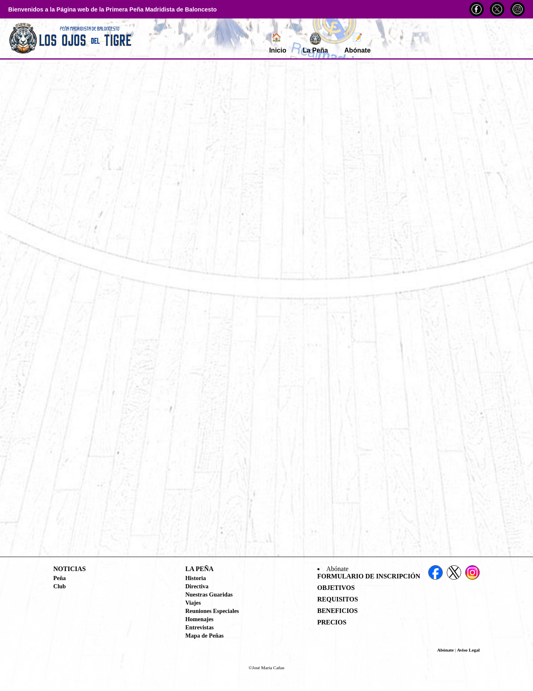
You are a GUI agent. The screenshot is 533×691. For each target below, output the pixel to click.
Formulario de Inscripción (368, 576)
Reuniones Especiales (212, 611)
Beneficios (337, 610)
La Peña (315, 43)
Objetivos (336, 587)
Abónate (358, 43)
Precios (332, 622)
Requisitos (337, 599)
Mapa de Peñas (204, 635)
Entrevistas (199, 627)
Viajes (193, 602)
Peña (59, 578)
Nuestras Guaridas (209, 594)
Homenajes (199, 619)
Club (59, 586)
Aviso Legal (468, 649)
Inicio (277, 43)
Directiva (196, 586)
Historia (195, 578)
